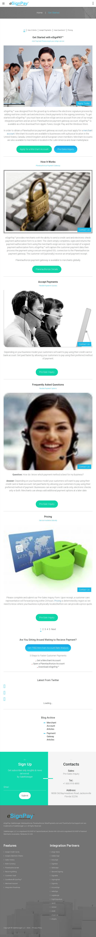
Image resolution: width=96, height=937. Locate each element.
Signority (54, 883)
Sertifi (53, 903)
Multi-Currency (10, 864)
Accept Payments (45, 30)
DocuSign (54, 860)
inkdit (53, 911)
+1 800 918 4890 (71, 783)
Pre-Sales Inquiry (71, 773)
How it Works (32, 30)
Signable (54, 875)
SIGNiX (53, 907)
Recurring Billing (11, 872)
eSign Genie (55, 852)
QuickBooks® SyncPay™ (13, 879)
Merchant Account (11, 883)
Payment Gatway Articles (51, 736)
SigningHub (55, 879)
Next (53, 629)
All (24, 30)
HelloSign (54, 891)
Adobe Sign (55, 856)
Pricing (70, 30)
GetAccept (54, 868)
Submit (24, 795)
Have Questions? (59, 30)
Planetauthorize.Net (12, 868)
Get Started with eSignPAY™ (48, 37)
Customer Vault (10, 875)
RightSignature (56, 899)
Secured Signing (57, 872)
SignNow (54, 864)
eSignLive (54, 915)
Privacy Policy (37, 928)
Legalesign (55, 895)
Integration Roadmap (12, 887)
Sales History (9, 860)
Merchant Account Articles (51, 725)
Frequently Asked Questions (48, 384)
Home (40, 12)
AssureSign (55, 887)
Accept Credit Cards (12, 852)
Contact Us (84, 229)
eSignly (54, 919)
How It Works (48, 161)
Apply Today (84, 103)
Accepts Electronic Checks (14, 856)
